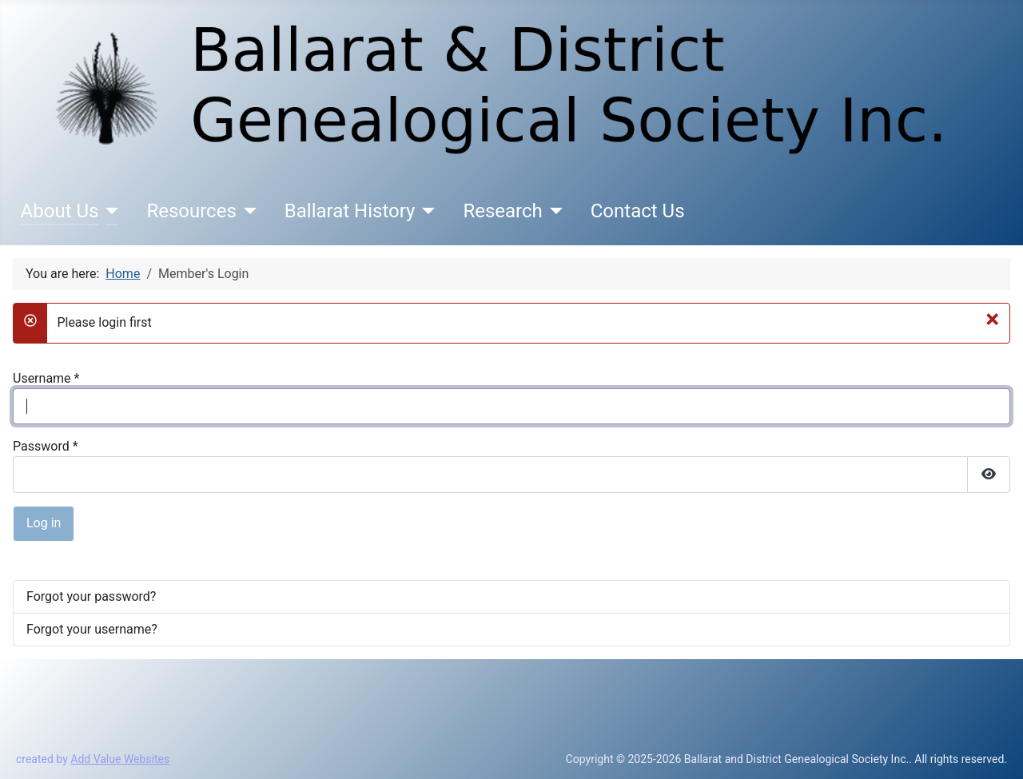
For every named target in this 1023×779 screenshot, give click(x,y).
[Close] (992, 319)
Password (45, 446)
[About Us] (108, 211)
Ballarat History (350, 211)
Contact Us (638, 211)
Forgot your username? (91, 629)
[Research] (553, 211)
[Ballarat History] (425, 211)
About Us (60, 211)
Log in (43, 523)
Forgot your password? (91, 596)
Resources (191, 211)
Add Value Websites (119, 759)
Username (46, 378)
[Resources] (247, 211)
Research (502, 211)
